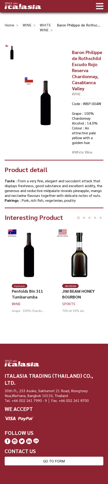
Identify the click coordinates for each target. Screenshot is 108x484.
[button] (78, 217)
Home (9, 24)
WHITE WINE (45, 27)
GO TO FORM (54, 460)
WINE (27, 24)
